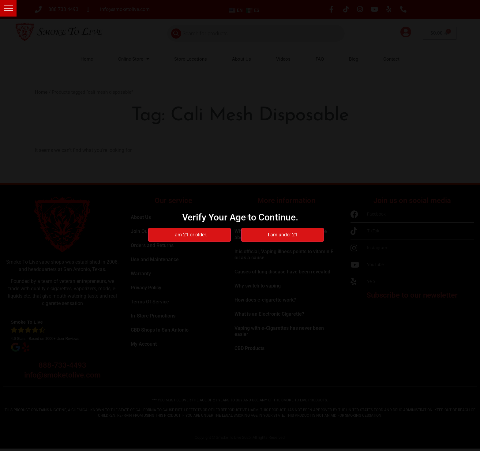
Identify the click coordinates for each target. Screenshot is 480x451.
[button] (10, 10)
